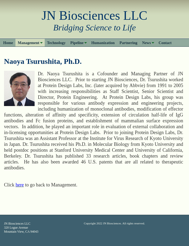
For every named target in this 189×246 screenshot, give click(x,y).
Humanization (103, 43)
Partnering (128, 43)
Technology (56, 43)
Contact (165, 43)
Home (8, 43)
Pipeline (77, 43)
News (146, 43)
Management (28, 43)
